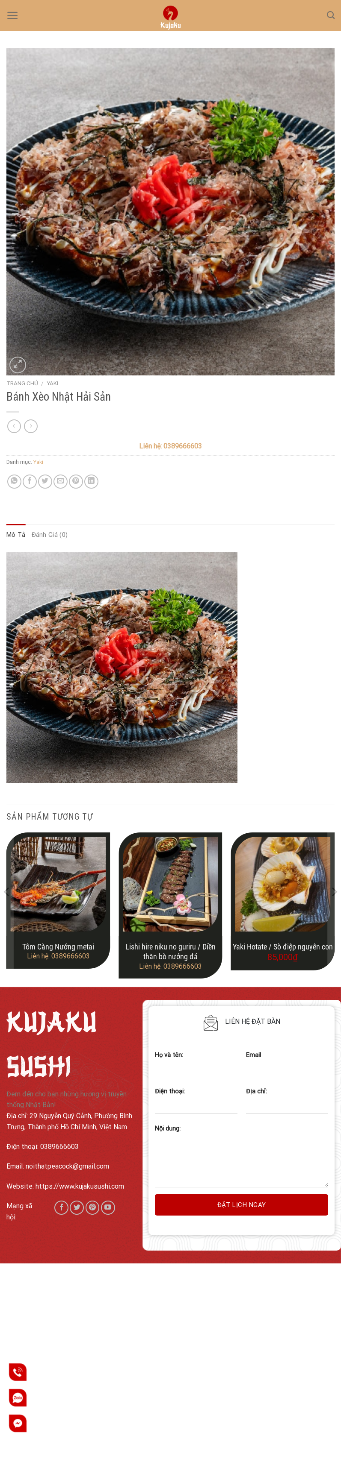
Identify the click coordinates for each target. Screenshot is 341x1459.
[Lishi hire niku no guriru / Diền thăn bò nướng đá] (170, 884)
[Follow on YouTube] (108, 1208)
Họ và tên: (196, 1068)
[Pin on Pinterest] (76, 482)
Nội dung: (168, 1128)
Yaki (52, 383)
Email (287, 1068)
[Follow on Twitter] (77, 1208)
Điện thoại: (196, 1104)
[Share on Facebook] (30, 482)
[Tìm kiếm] (331, 15)
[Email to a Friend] (60, 482)
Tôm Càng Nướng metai (58, 946)
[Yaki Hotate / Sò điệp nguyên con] (282, 884)
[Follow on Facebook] (61, 1208)
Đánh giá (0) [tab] (50, 535)
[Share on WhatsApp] (14, 482)
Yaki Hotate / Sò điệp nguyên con (283, 946)
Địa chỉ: (287, 1104)
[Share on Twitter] (45, 482)
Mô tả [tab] (16, 535)
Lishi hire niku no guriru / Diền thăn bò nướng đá (170, 951)
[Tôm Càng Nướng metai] (58, 884)
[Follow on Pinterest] (93, 1208)
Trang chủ (22, 383)
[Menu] (12, 15)
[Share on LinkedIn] (91, 482)
